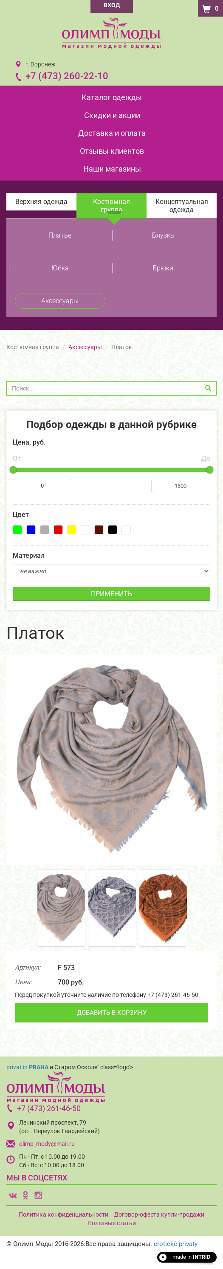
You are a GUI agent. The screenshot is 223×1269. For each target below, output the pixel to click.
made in (191, 1257)
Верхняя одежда (41, 202)
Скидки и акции (112, 115)
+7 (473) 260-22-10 (66, 76)
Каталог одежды (112, 97)
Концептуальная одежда (181, 206)
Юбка (60, 268)
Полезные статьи (112, 1223)
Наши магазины (112, 168)
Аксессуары (60, 301)
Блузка (163, 235)
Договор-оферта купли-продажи (159, 1214)
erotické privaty (176, 1244)
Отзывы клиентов (112, 150)
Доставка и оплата (112, 133)
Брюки (162, 268)
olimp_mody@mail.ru (47, 1143)
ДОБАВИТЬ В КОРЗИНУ (112, 1012)
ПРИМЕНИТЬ (111, 594)
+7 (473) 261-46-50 (49, 1108)
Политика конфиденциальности (63, 1214)
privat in (27, 1067)
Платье (59, 235)
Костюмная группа (111, 206)
